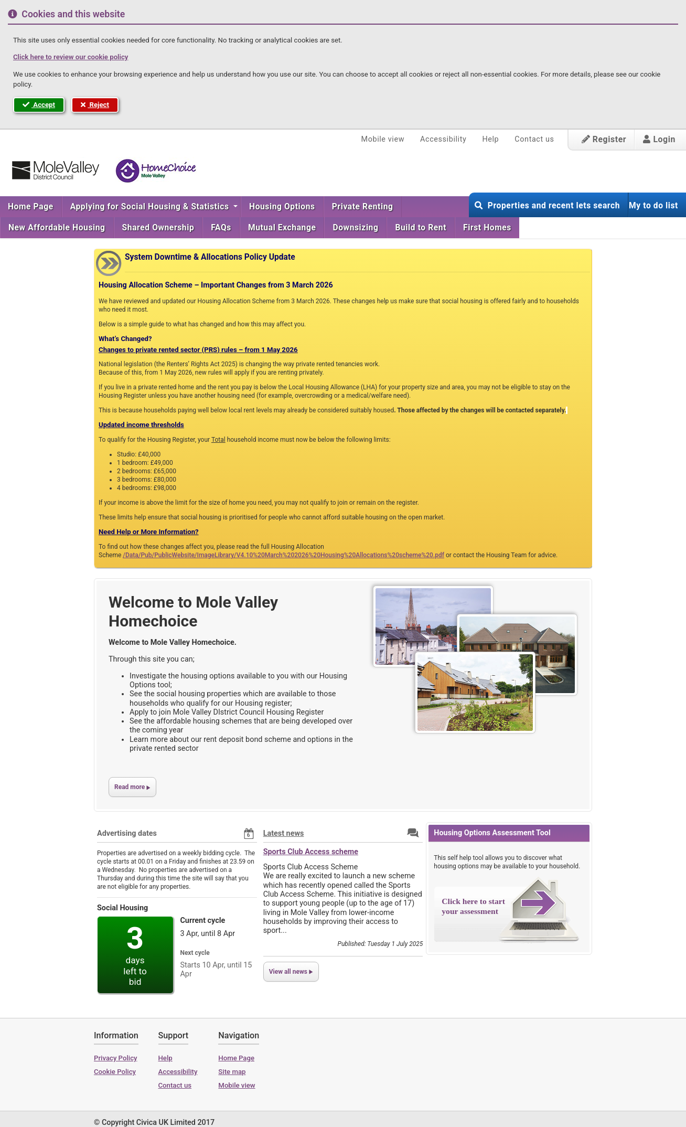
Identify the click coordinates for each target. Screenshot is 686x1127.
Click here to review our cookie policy (70, 57)
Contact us (534, 139)
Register (604, 139)
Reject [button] (95, 105)
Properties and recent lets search (547, 205)
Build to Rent (420, 227)
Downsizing (355, 227)
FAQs (221, 227)
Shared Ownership (158, 227)
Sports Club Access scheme (310, 851)
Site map (231, 1072)
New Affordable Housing (56, 227)
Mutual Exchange (282, 227)
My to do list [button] (653, 205)
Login (659, 139)
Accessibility (443, 139)
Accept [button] (39, 105)
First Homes (487, 227)
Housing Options (282, 206)
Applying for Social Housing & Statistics (150, 206)
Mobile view (383, 139)
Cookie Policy (115, 1072)
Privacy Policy (115, 1058)
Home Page (30, 206)
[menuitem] (31, 206)
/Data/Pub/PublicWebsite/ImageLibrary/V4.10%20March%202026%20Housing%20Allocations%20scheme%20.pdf (283, 555)
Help (490, 139)
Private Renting (362, 206)
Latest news (283, 833)
